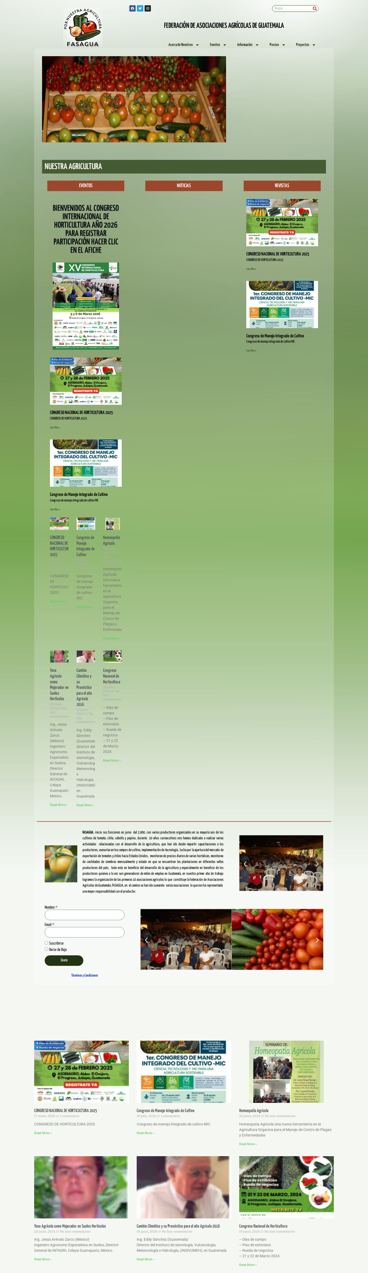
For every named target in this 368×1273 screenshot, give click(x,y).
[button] (122, 140)
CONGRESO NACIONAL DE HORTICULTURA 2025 (81, 413)
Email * (49, 925)
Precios (278, 45)
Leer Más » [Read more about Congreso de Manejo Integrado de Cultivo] (55, 509)
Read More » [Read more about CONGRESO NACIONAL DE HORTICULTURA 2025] (59, 601)
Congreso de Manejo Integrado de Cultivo (79, 495)
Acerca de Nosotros (184, 45)
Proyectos (306, 45)
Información (248, 45)
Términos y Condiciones (84, 975)
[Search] (315, 9)
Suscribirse (56, 943)
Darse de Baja (58, 950)
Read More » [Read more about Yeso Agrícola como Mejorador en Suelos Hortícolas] (59, 805)
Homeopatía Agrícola (253, 1111)
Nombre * (51, 907)
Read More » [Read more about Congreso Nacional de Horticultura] (112, 760)
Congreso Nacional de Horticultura (111, 676)
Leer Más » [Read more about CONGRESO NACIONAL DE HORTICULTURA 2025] (55, 427)
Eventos (218, 45)
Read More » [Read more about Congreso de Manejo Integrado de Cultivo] (85, 607)
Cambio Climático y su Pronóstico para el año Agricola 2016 (84, 687)
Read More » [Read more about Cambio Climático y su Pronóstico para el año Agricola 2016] (85, 805)
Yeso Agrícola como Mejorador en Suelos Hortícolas (70, 1226)
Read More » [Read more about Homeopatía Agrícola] (112, 638)
